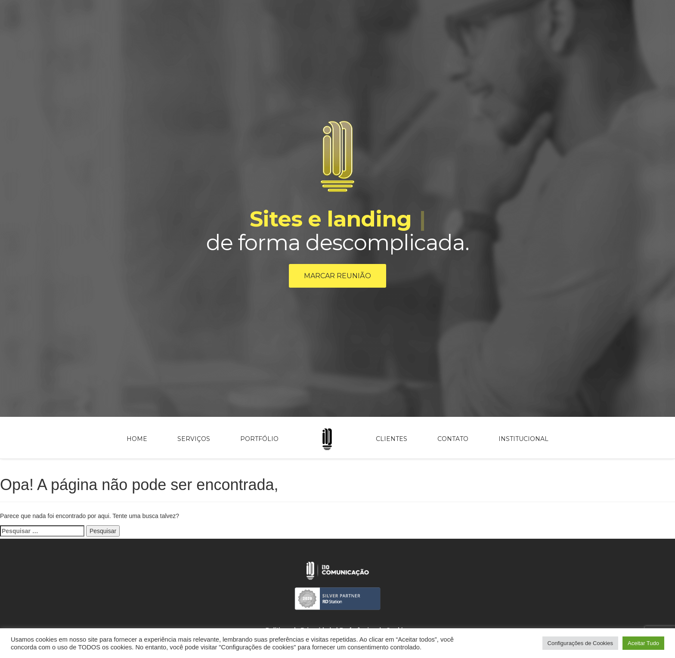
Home (137, 439)
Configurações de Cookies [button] (580, 643)
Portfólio (259, 439)
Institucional (523, 439)
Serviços (193, 439)
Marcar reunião (337, 276)
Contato (452, 439)
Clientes (391, 439)
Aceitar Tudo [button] (643, 643)
